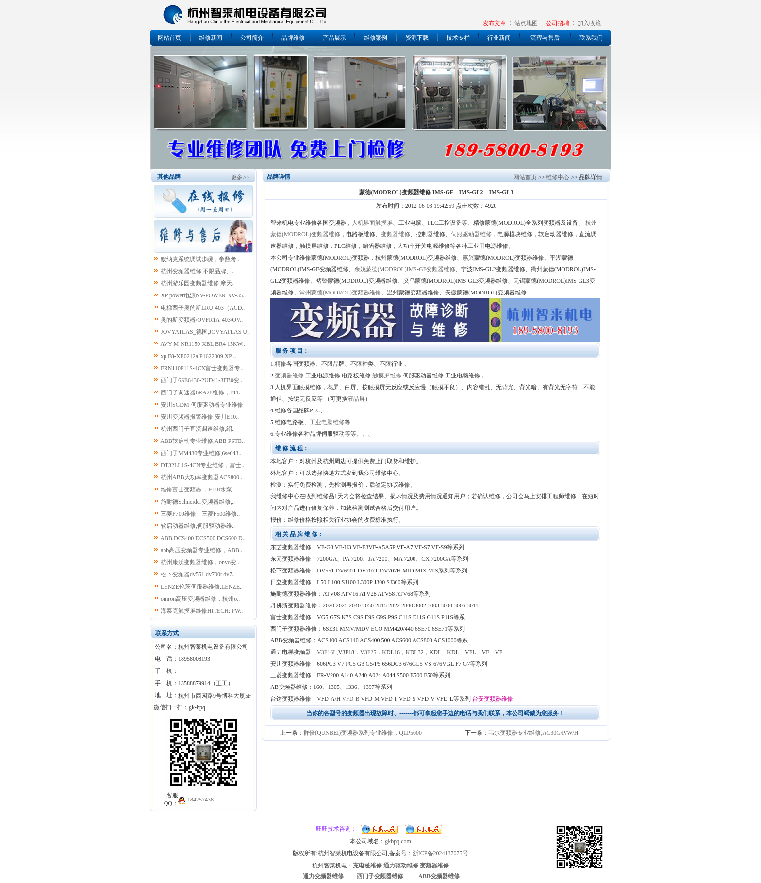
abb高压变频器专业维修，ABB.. (201, 550)
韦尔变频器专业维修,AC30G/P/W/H (533, 732)
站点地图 (526, 23)
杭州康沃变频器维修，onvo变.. (200, 562)
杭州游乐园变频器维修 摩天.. (198, 283)
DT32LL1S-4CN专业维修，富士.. (202, 465)
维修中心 (557, 177)
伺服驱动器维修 (471, 234)
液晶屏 (356, 398)
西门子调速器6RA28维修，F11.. (201, 392)
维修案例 (375, 37)
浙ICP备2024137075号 (440, 853)
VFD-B (350, 698)
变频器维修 (395, 234)
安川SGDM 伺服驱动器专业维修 (202, 404)
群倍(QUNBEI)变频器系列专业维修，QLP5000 (362, 732)
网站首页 (169, 37)
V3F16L (327, 652)
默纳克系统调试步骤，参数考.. (200, 259)
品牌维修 (293, 37)
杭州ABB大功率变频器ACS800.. (201, 477)
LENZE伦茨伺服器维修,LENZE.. (202, 586)
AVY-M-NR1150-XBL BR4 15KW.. (202, 344)
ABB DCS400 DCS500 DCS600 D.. (202, 538)
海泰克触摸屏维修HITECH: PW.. (202, 610)
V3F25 (368, 652)
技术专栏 (458, 37)
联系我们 (591, 37)
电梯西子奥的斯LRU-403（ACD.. (203, 307)
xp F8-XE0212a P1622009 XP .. (198, 356)
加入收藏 (589, 23)
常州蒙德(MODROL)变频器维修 (340, 292)
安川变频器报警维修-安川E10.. (200, 416)
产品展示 (334, 37)
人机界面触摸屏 (372, 222)
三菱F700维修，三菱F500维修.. (200, 513)
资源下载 (417, 37)
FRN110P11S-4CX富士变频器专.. (202, 368)
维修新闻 (210, 37)
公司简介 (252, 37)
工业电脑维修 (327, 422)
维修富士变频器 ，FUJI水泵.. (198, 489)
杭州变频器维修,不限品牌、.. (198, 271)
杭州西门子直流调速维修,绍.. (198, 428)
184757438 (200, 799)
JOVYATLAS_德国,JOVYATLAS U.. (205, 331)
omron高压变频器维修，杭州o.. (200, 598)
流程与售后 (545, 37)
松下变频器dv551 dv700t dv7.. (198, 574)
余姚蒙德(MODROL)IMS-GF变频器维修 (405, 269)
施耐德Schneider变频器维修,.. (198, 501)
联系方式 (167, 633)
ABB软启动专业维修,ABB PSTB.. (202, 441)
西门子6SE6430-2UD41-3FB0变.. (201, 380)
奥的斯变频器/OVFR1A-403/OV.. (202, 319)
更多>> (240, 177)
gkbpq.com (398, 841)
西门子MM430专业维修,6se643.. (201, 453)
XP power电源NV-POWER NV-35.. (203, 295)
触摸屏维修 (386, 375)
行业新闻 (499, 37)
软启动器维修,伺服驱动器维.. (198, 526)
